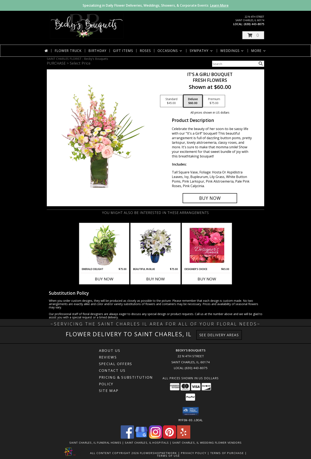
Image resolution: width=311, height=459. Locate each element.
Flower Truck (68, 50)
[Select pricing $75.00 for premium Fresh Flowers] (214, 101)
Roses (145, 50)
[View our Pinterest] (169, 437)
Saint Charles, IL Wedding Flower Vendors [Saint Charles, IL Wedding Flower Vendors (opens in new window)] (207, 442)
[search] (260, 63)
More (258, 50)
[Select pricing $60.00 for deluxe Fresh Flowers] (193, 101)
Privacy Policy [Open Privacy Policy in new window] (193, 453)
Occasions (170, 50)
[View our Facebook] (127, 437)
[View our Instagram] (155, 437)
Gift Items (123, 50)
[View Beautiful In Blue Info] (155, 245)
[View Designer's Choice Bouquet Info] (207, 245)
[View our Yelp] (183, 437)
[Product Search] (234, 64)
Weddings (232, 50)
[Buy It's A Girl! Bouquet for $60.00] (210, 198)
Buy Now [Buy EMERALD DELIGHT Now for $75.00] (104, 279)
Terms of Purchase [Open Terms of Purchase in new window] (227, 453)
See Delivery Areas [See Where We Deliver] (219, 335)
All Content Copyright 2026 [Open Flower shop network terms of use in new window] (114, 453)
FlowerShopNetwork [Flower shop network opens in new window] (158, 453)
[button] (253, 35)
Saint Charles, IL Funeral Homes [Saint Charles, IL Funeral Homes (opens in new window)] (95, 442)
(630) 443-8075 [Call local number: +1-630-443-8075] (254, 24)
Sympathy (201, 50)
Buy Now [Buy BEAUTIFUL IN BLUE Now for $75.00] (155, 279)
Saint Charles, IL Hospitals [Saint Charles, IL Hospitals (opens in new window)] (147, 442)
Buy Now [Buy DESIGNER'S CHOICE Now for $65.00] (207, 279)
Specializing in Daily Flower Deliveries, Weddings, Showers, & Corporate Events (156, 5)
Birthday (97, 50)
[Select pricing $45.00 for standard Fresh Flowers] (171, 101)
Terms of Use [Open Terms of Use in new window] (168, 455)
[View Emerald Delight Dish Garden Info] (104, 245)
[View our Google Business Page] (141, 437)
